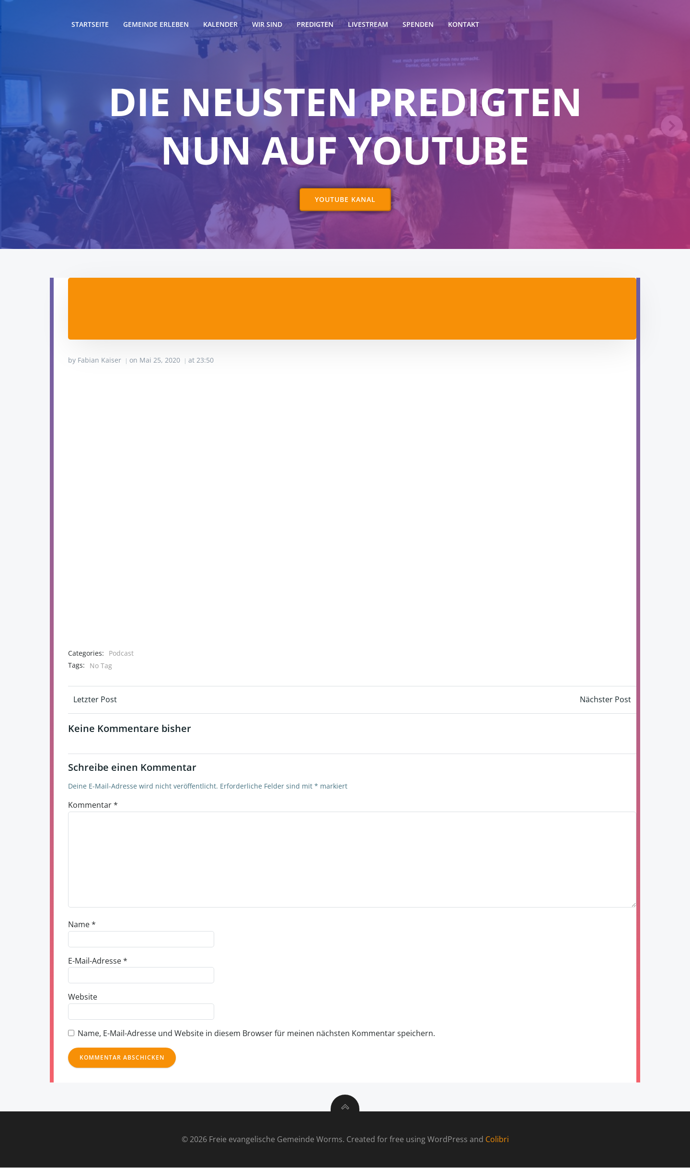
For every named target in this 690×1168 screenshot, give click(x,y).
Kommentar (93, 805)
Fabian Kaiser (99, 360)
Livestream (368, 24)
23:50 (205, 360)
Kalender (220, 24)
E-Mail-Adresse (97, 961)
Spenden (418, 24)
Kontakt (463, 24)
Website (82, 997)
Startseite (90, 24)
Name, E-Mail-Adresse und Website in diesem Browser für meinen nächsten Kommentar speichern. (256, 1033)
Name (82, 925)
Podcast (121, 653)
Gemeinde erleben (156, 24)
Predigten (315, 24)
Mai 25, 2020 (159, 360)
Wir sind (267, 24)
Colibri (497, 1139)
